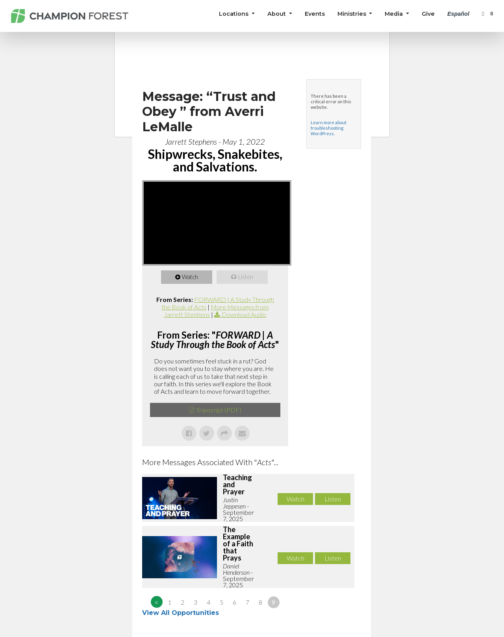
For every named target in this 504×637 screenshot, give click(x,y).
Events (315, 13)
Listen (246, 277)
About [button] (277, 13)
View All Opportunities (181, 613)
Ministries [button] (352, 13)
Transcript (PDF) (218, 409)
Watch (190, 277)
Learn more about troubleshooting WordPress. (328, 128)
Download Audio (244, 314)
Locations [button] (234, 13)
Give (428, 13)
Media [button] (394, 13)
